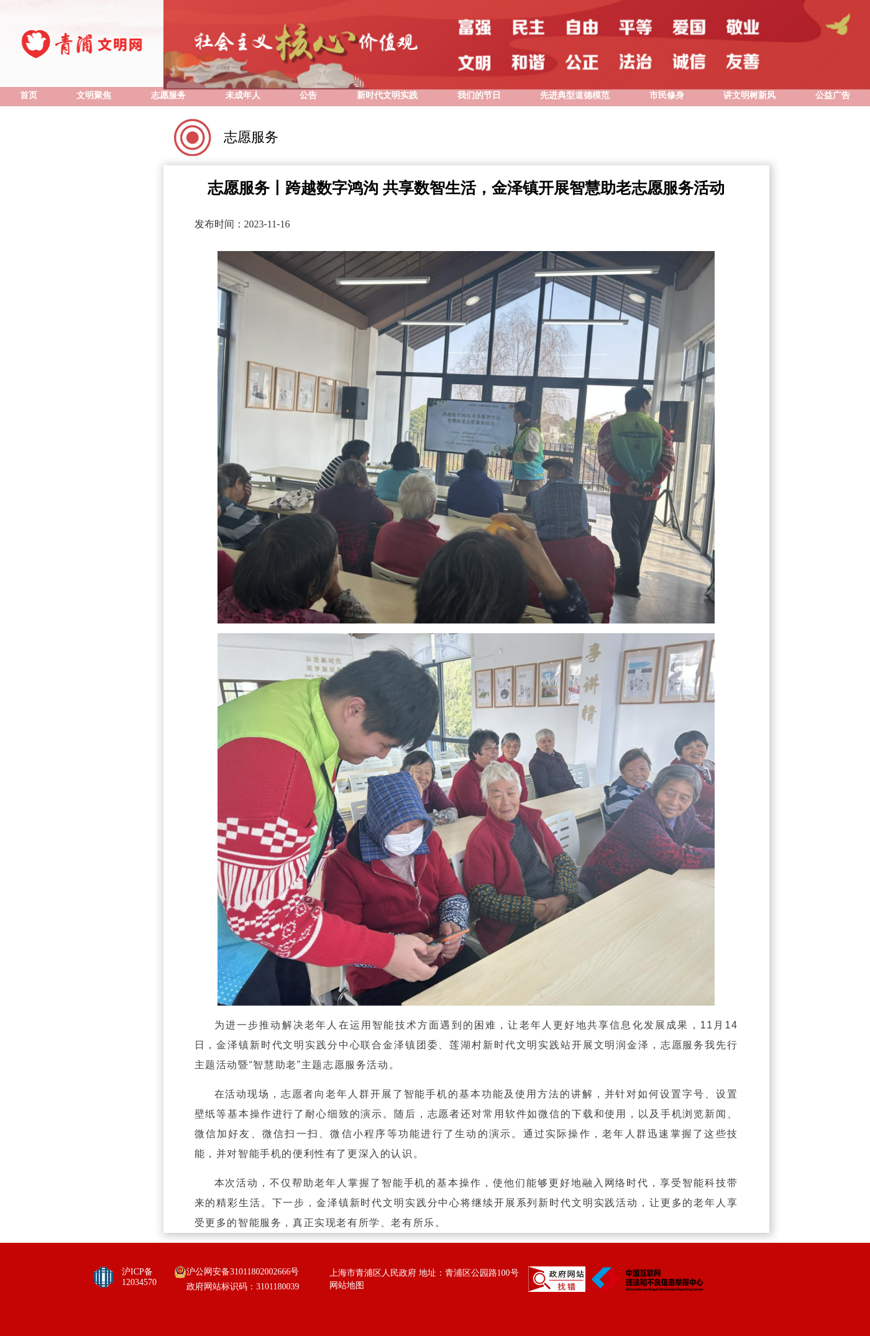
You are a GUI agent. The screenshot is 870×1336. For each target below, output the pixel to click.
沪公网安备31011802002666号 (242, 1271)
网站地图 (346, 1285)
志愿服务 (251, 137)
